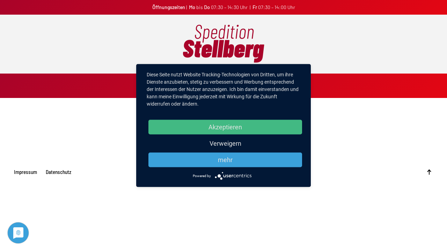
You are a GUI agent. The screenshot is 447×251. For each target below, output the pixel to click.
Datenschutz (58, 172)
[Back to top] (429, 172)
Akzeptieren (225, 127)
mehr (225, 159)
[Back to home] (223, 44)
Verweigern (225, 143)
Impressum (25, 172)
